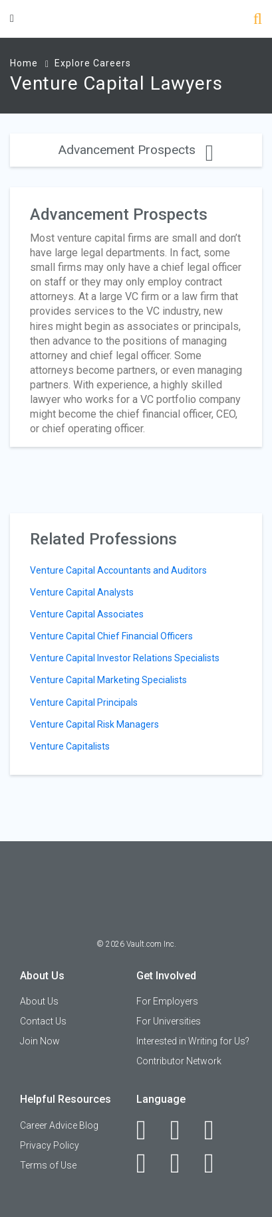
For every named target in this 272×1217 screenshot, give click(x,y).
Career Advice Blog (59, 1125)
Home (24, 63)
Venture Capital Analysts (82, 592)
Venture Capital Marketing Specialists (108, 680)
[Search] (257, 20)
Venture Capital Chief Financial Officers (111, 636)
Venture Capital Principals (84, 702)
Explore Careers (93, 63)
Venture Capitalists (70, 746)
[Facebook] (148, 1130)
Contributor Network (178, 1061)
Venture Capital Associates (87, 614)
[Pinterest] (182, 1163)
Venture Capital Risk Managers (94, 724)
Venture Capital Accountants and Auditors (118, 570)
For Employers (167, 1001)
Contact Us (43, 1021)
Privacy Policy (49, 1145)
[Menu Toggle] (12, 18)
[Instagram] (148, 1163)
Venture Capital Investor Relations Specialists (124, 658)
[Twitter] (216, 1130)
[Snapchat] (216, 1163)
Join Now (40, 1041)
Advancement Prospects (136, 149)
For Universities (168, 1021)
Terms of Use (48, 1165)
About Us (39, 1001)
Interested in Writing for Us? (192, 1041)
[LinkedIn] (182, 1130)
